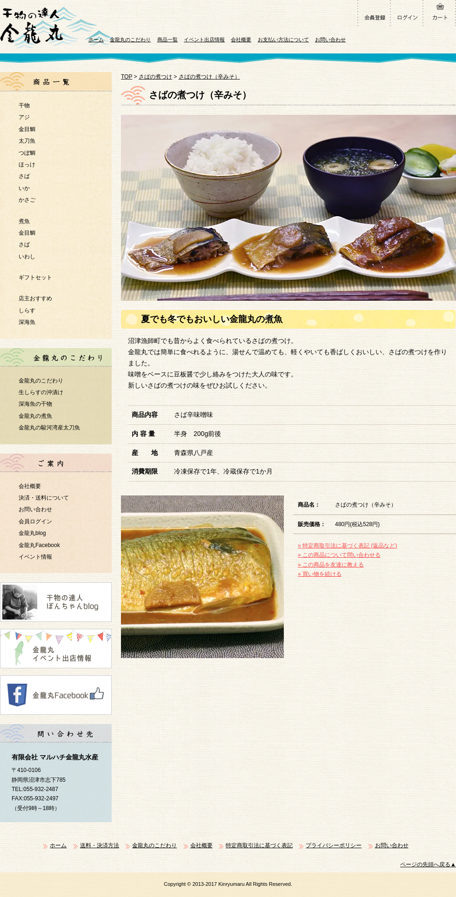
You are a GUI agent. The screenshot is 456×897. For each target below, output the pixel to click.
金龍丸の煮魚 (35, 416)
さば (24, 176)
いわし (27, 256)
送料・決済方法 (99, 845)
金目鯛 (27, 129)
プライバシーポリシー (334, 845)
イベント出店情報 (204, 39)
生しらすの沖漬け (41, 392)
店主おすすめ (35, 298)
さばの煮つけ (155, 76)
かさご (27, 200)
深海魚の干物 (35, 404)
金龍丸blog (32, 533)
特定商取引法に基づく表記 (259, 845)
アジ (24, 117)
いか (24, 188)
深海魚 (27, 322)
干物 (24, 105)
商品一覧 (167, 39)
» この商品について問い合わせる (339, 555)
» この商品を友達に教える (331, 564)
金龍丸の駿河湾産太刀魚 (49, 427)
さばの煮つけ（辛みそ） (209, 76)
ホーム (96, 39)
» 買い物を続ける (320, 574)
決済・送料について (44, 498)
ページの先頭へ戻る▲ (428, 864)
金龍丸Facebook (39, 545)
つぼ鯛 (27, 153)
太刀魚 (27, 141)
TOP (126, 76)
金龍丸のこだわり (130, 39)
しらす (27, 310)
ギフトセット (35, 277)
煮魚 (24, 221)
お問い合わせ (330, 39)
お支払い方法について (283, 39)
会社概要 (241, 39)
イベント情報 (35, 557)
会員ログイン (35, 521)
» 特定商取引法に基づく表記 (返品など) (347, 545)
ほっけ (27, 164)
